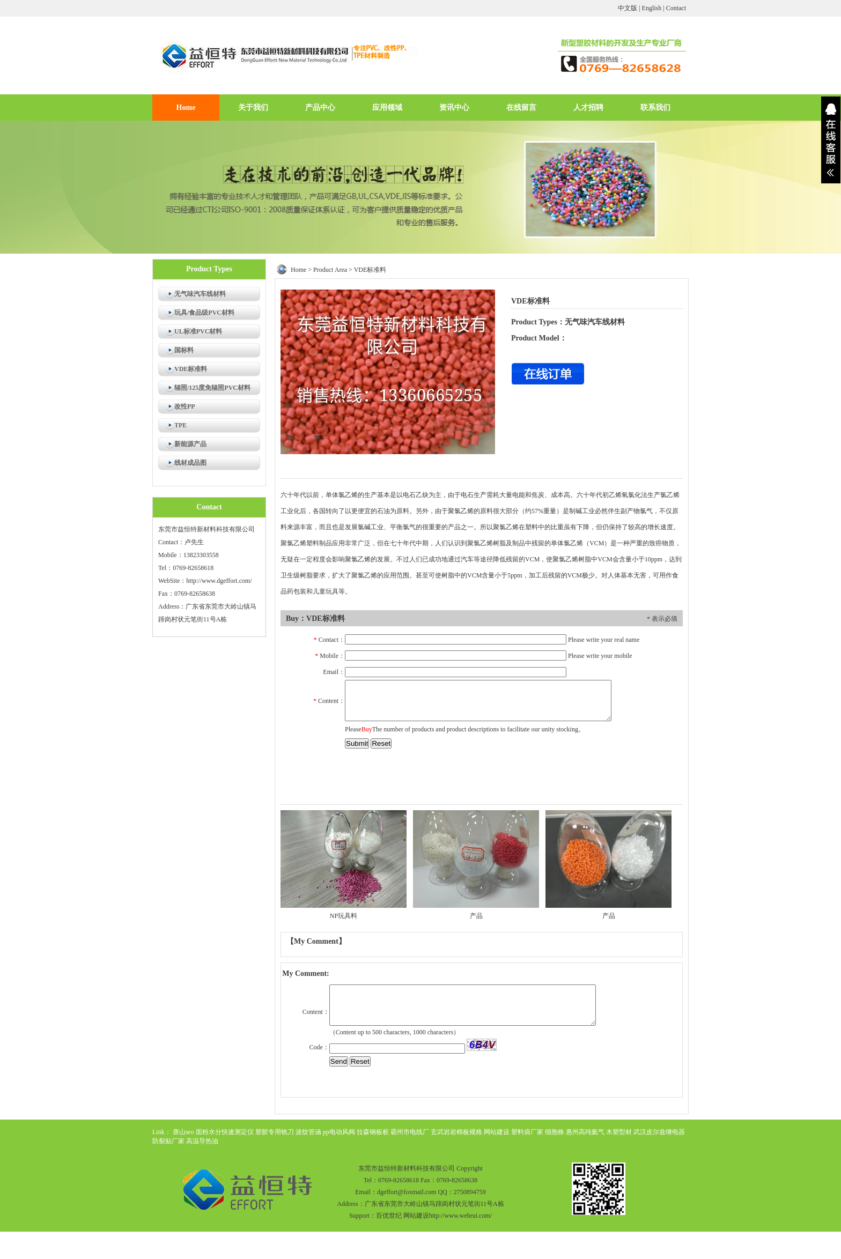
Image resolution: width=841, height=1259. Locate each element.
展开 (830, 140)
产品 (476, 916)
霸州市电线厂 (409, 1132)
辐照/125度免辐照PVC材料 (212, 387)
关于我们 (253, 107)
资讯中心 (454, 107)
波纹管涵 (308, 1132)
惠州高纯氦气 (585, 1132)
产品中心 (320, 107)
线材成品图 (190, 462)
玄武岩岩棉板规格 (456, 1132)
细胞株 (554, 1132)
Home (186, 107)
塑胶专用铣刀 (274, 1132)
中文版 (627, 8)
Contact (676, 8)
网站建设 (497, 1132)
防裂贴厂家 (168, 1141)
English (652, 8)
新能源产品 (190, 444)
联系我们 (655, 107)
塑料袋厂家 (527, 1132)
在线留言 (521, 107)
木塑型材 (619, 1132)
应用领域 (387, 107)
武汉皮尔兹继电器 (659, 1132)
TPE (180, 425)
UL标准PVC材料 (198, 331)
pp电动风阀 (339, 1132)
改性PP (184, 406)
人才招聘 (588, 107)
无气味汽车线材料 (200, 294)
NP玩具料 (343, 916)
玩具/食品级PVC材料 (204, 312)
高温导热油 (202, 1141)
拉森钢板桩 (373, 1132)
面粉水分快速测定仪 (225, 1132)
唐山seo (183, 1132)
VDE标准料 (190, 369)
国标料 (184, 350)
